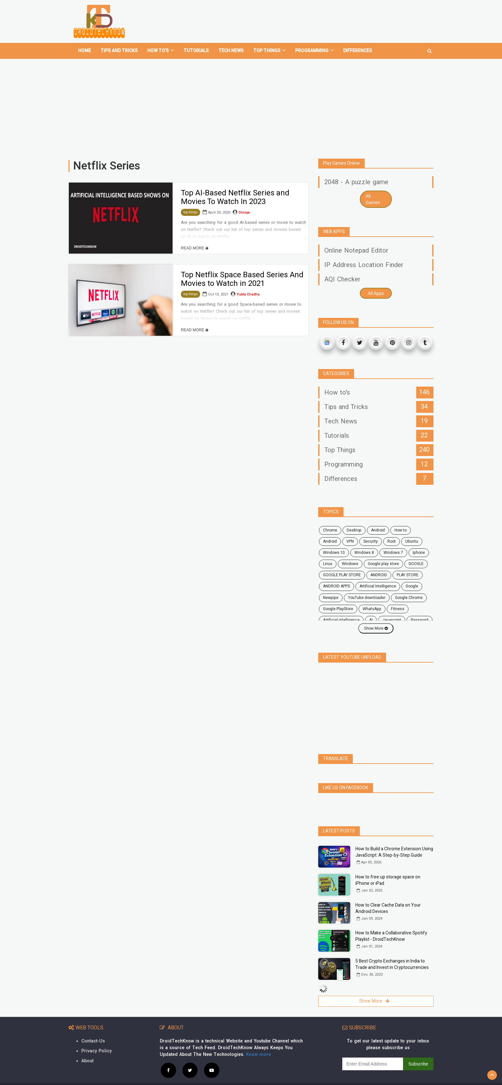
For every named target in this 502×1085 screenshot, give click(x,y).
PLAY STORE (407, 575)
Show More (376, 628)
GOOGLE (416, 564)
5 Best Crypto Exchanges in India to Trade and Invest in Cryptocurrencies (392, 964)
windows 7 (393, 552)
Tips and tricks (119, 50)
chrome (330, 530)
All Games (373, 199)
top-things (190, 212)
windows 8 (364, 552)
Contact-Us (93, 1041)
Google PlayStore (338, 609)
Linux (327, 564)
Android (330, 541)
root (391, 541)
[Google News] (327, 342)
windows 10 (334, 552)
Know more (258, 1054)
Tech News (231, 50)
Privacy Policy (96, 1051)
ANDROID (378, 575)
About (87, 1060)
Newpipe (330, 598)
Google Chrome (409, 598)
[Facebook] (343, 342)
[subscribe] (372, 1063)
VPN (350, 541)
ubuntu (411, 541)
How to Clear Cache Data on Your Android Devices (388, 908)
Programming (314, 50)
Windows (350, 564)
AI (371, 620)
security (370, 541)
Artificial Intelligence (378, 586)
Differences (357, 50)
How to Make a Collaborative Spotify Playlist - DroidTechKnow (391, 936)
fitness (397, 609)
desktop (354, 530)
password (419, 620)
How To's (160, 50)
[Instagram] (408, 342)
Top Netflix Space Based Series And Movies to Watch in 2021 (242, 279)
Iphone (419, 552)
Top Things (269, 50)
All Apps (376, 293)
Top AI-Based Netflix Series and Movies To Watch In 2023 (235, 197)
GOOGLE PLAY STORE (342, 575)
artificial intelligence (341, 620)
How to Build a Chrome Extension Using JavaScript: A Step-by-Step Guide (394, 852)
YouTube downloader (366, 598)
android (378, 530)
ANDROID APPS (336, 586)
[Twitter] (359, 342)
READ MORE (194, 248)
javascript (391, 620)
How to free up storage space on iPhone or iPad (387, 880)
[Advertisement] (251, 106)
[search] (429, 48)
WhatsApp (372, 609)
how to (400, 530)
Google (412, 586)
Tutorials (196, 50)
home (84, 50)
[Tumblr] (425, 342)
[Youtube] (376, 342)
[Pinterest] (392, 342)
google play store (383, 564)
